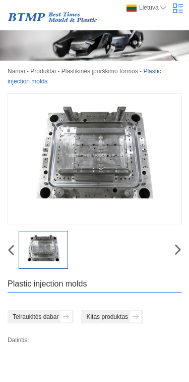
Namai (16, 71)
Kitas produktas (113, 316)
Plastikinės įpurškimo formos (99, 71)
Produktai (43, 71)
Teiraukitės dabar (42, 316)
